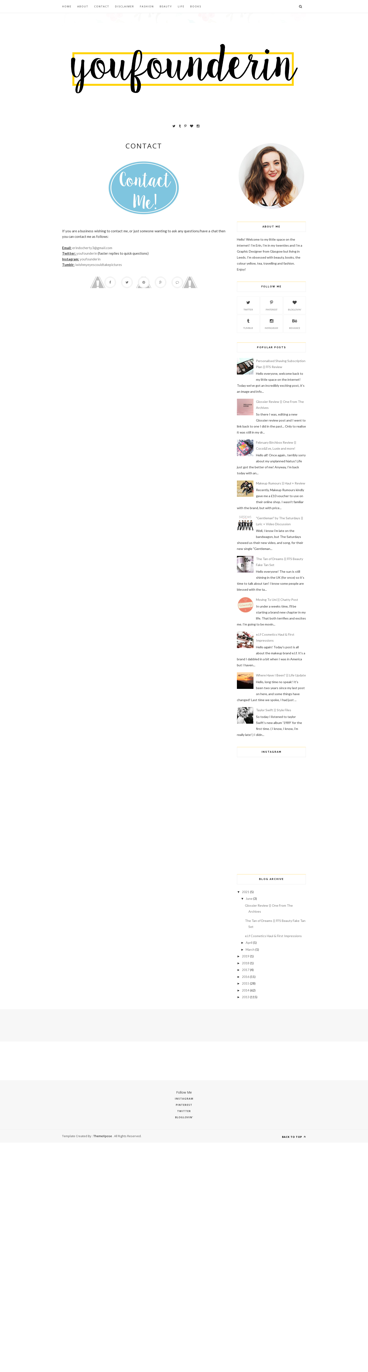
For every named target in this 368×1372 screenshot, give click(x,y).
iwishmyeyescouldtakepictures (98, 265)
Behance (294, 323)
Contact (101, 6)
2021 (245, 892)
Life (181, 6)
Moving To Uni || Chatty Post (277, 600)
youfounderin (86, 253)
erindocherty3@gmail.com (92, 248)
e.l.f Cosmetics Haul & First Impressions (273, 936)
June (249, 898)
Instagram (271, 323)
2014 (245, 990)
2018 (245, 963)
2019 (245, 956)
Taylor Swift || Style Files (273, 710)
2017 (245, 970)
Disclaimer (124, 6)
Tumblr (248, 323)
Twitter (248, 305)
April (249, 942)
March (250, 949)
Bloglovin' (295, 305)
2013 (245, 997)
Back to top (294, 1137)
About (82, 6)
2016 (245, 977)
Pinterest (271, 305)
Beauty (166, 6)
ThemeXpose (103, 1136)
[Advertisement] (266, 836)
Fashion (147, 6)
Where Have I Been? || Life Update (281, 675)
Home (67, 6)
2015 (245, 983)
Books (195, 6)
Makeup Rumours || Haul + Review (280, 483)
